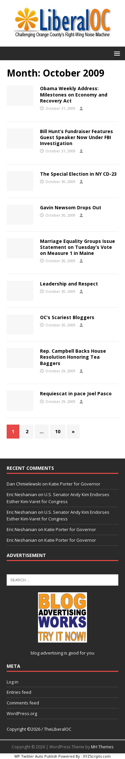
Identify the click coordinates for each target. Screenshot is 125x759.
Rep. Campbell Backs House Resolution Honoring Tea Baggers (73, 357)
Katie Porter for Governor (74, 484)
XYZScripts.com (97, 756)
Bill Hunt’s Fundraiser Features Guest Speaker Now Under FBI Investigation (76, 137)
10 (57, 431)
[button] (115, 53)
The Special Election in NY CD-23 (78, 174)
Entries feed (19, 692)
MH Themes (102, 747)
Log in (12, 682)
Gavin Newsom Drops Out (70, 207)
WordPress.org (22, 713)
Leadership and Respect (69, 284)
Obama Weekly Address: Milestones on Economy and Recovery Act (73, 94)
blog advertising (47, 653)
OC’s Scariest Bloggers (67, 317)
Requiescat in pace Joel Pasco (76, 393)
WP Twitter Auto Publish (35, 756)
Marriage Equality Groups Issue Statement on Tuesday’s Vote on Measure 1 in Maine (77, 247)
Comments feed (23, 703)
